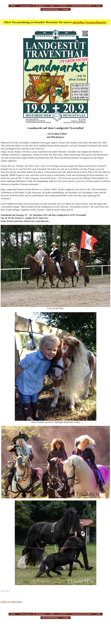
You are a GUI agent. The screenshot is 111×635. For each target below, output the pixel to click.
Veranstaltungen (25, 6)
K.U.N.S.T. (63, 6)
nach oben (5, 590)
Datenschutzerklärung (50, 9)
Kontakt (65, 9)
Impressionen (40, 6)
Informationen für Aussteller (81, 6)
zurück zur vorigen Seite (11, 602)
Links (98, 6)
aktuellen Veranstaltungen (89, 22)
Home (13, 6)
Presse (52, 6)
